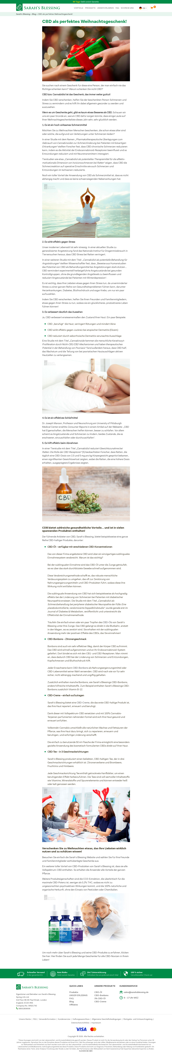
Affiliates (73, 1004)
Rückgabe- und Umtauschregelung (137, 1019)
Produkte (73, 992)
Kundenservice (64, 1019)
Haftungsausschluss (81, 1019)
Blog (34, 14)
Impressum (96, 1022)
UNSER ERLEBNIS (105, 8)
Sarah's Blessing (23, 14)
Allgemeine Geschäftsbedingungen (106, 1019)
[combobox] (142, 8)
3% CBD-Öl (99, 998)
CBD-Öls (107, 622)
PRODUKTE (90, 8)
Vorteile (78, 8)
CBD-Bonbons (80, 667)
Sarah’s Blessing (85, 536)
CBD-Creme (83, 702)
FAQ (117, 8)
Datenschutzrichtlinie (80, 1022)
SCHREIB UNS (127, 8)
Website (91, 857)
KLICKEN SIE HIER (85, 1051)
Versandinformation (47, 1019)
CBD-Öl (98, 992)
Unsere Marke (25, 1019)
